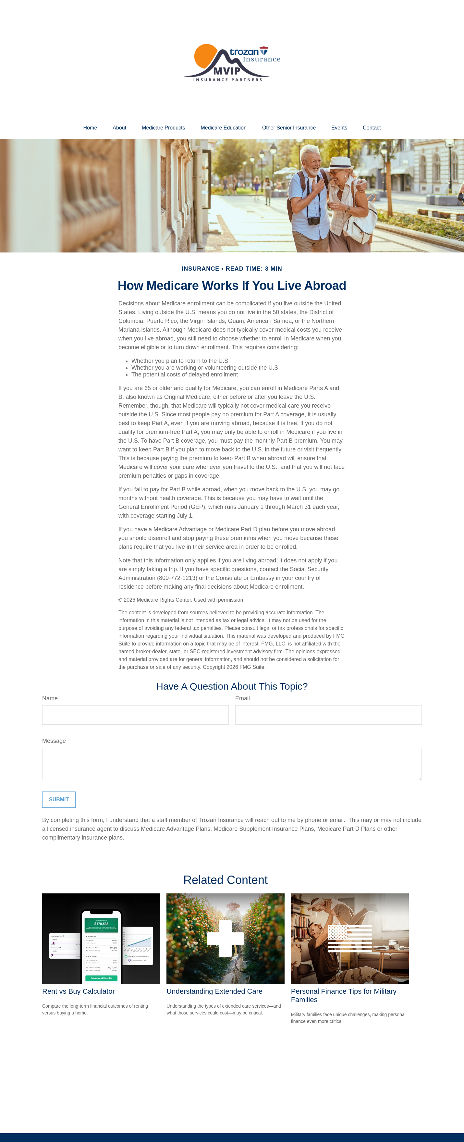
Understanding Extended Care (214, 991)
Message (54, 741)
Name (50, 698)
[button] (90, 127)
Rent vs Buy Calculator (78, 991)
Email (242, 698)
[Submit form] (59, 800)
